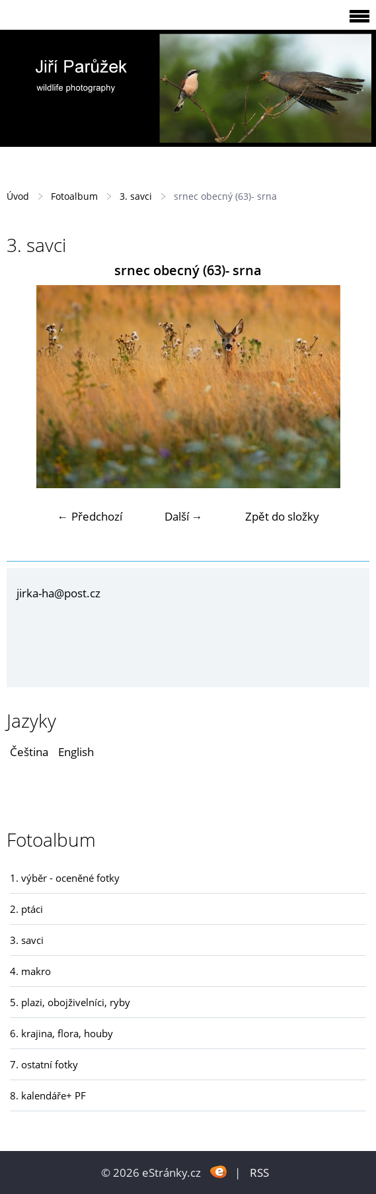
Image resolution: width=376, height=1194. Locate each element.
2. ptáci (26, 909)
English (76, 751)
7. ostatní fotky (44, 1064)
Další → (184, 516)
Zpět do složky (282, 516)
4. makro (30, 971)
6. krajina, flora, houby (61, 1033)
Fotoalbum (74, 196)
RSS (259, 1172)
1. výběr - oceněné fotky (65, 877)
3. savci (136, 196)
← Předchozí (89, 516)
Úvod (18, 196)
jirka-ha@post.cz (58, 593)
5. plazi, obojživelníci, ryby (70, 1002)
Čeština (29, 751)
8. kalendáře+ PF (48, 1095)
